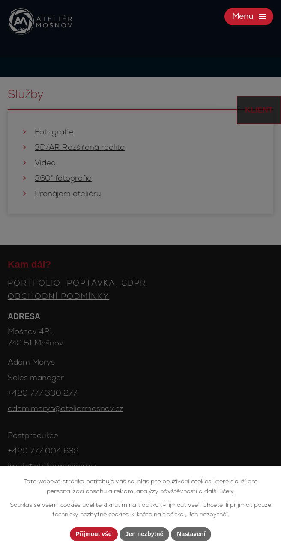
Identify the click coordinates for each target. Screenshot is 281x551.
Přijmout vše (94, 533)
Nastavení (191, 533)
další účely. (219, 491)
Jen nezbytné (145, 533)
